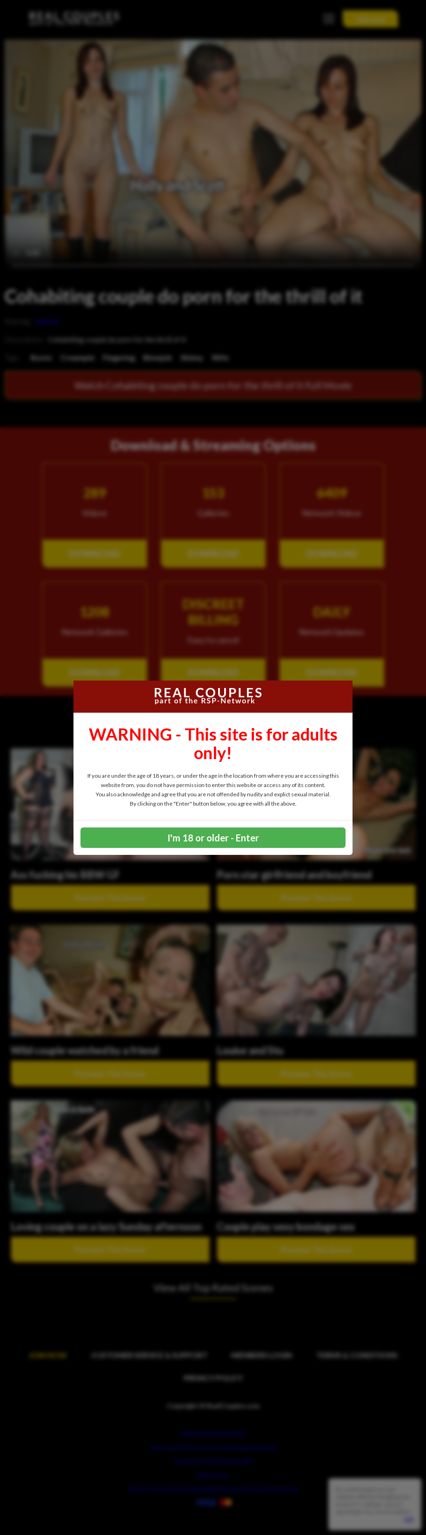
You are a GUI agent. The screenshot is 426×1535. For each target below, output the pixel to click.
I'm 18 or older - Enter (213, 837)
